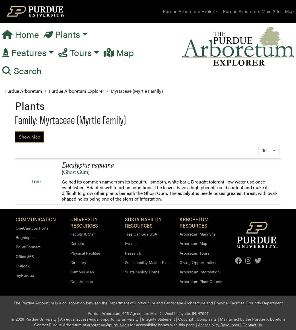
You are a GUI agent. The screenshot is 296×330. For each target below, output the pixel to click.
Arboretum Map (193, 243)
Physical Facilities (85, 253)
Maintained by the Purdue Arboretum (252, 319)
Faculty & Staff (83, 234)
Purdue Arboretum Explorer (190, 11)
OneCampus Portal (32, 228)
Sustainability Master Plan (147, 262)
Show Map (29, 136)
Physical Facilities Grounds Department (248, 303)
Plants (62, 34)
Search (22, 70)
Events (131, 243)
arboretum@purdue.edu (108, 324)
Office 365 (25, 256)
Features (24, 52)
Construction (81, 281)
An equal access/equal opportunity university (99, 319)
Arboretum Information (200, 272)
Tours (75, 52)
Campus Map (82, 272)
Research (133, 253)
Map (289, 11)
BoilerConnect (28, 246)
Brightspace (26, 237)
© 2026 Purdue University (34, 319)
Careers (77, 243)
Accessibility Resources (218, 324)
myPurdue (25, 275)
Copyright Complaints (197, 319)
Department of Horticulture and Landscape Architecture (156, 303)
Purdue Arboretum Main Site (251, 11)
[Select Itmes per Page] (269, 150)
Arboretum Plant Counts (201, 281)
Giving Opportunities (198, 262)
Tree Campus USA (141, 234)
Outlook (23, 266)
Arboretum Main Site (197, 234)
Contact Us (252, 324)
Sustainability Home (142, 272)
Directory (78, 262)
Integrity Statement (158, 319)
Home (20, 34)
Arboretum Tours (194, 253)
